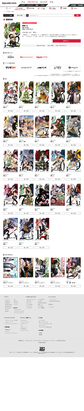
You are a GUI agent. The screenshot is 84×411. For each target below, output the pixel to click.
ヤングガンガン (29, 306)
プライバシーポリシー (38, 340)
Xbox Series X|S (8, 307)
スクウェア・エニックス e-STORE (11, 320)
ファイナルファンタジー (25, 322)
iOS (14, 299)
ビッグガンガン (29, 307)
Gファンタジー (29, 302)
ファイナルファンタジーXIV (19, 311)
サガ (21, 325)
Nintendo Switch (8, 306)
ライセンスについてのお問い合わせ (45, 327)
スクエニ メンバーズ (8, 322)
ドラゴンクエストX (17, 309)
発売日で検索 (19, 15)
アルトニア (7, 331)
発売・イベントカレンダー (43, 322)
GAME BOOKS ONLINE (42, 302)
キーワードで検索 (8, 15)
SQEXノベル (40, 304)
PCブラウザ (16, 302)
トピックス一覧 (41, 320)
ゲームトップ (7, 299)
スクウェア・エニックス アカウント (11, 323)
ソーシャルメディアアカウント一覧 (45, 323)
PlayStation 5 (7, 301)
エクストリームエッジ (24, 330)
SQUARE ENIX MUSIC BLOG (54, 301)
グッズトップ (51, 307)
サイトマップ (53, 340)
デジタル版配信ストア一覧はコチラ (73, 71)
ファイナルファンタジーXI (18, 312)
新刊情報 (8, 11)
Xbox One (7, 309)
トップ (4, 11)
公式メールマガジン (42, 325)
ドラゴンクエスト (24, 320)
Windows (7, 311)
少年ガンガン (29, 301)
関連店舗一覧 (7, 329)
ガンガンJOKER (29, 304)
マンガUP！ (40, 301)
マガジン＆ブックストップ (31, 299)
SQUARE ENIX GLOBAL (61, 340)
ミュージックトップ (52, 299)
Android (15, 301)
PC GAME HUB (23, 328)
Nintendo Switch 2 (8, 304)
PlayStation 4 (7, 302)
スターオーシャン (24, 327)
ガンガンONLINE (41, 299)
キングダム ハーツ (24, 323)
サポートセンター (46, 340)
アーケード (16, 304)
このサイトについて (28, 340)
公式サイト (66, 41)
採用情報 (40, 334)
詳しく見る (10, 110)
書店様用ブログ (21, 340)
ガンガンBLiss (40, 306)
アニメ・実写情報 (41, 307)
